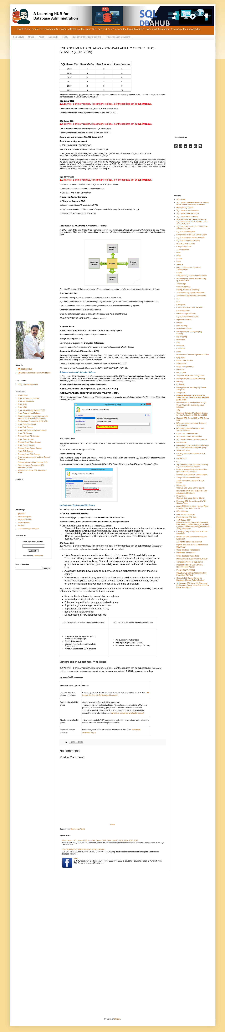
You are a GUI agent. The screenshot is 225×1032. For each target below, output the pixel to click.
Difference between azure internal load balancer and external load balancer (33, 417)
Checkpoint (181, 305)
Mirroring (180, 381)
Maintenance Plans (184, 329)
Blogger (117, 1019)
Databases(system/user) (186, 314)
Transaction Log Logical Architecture (191, 293)
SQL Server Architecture (186, 232)
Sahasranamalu (24, 523)
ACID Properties (183, 250)
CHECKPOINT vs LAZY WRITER (190, 308)
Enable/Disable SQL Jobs (186, 517)
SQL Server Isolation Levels (187, 317)
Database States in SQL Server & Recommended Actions (190, 566)
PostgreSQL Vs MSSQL (186, 570)
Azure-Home (23, 395)
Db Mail (180, 323)
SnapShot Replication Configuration (190, 375)
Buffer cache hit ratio (185, 361)
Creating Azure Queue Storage (30, 448)
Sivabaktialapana (24, 517)
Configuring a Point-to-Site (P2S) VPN (33, 421)
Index (76, 858)
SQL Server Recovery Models (188, 241)
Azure (41, 37)
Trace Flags (181, 284)
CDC (178, 462)
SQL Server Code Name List (188, 213)
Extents (179, 259)
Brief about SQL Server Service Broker (192, 276)
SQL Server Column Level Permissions (192, 439)
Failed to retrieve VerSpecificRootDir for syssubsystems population (192, 471)
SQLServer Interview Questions (86, 37)
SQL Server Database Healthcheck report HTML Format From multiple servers (193, 203)
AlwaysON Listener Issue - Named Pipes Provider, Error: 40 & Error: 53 (192, 507)
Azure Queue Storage (26, 445)
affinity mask (181, 364)
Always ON (181, 393)
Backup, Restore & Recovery (188, 290)
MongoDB (53, 37)
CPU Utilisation (182, 511)
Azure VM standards (26, 401)
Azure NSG (22, 407)
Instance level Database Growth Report (192, 475)
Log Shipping (182, 337)
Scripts (179, 273)
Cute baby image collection (28, 529)
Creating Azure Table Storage (29, 442)
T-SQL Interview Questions (118, 37)
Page (179, 256)
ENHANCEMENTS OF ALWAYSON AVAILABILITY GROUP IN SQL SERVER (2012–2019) (193, 398)
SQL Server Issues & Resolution (189, 436)
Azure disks (22, 404)
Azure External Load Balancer (29, 413)
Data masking (182, 326)
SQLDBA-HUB (26, 369)
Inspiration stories (25, 520)
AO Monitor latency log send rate (189, 542)
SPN (178, 343)
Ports (179, 253)
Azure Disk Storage (25, 451)
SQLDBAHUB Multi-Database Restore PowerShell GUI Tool (191, 574)
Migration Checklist (184, 320)
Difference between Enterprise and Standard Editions (190, 429)
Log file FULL (182, 458)
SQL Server (18, 37)
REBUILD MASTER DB (186, 244)
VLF (178, 299)
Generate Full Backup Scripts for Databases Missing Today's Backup (190, 579)
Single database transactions (188, 556)
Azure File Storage (25, 433)
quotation (21, 514)
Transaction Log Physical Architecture (191, 296)
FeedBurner (38, 555)
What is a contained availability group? (127, 713)
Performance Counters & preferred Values (193, 355)
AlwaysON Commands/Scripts (188, 478)
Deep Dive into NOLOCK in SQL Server (192, 559)
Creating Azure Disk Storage (29, 454)
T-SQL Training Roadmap (28, 384)
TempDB (180, 265)
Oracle (31, 37)
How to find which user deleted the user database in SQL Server (192, 492)
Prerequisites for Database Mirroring (191, 379)
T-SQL (65, 37)
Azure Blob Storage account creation (32, 430)
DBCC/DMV (181, 373)
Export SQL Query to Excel (187, 433)
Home (112, 825)
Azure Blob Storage (25, 427)
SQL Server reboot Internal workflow (191, 238)
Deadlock (180, 370)
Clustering (180, 384)
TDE (178, 410)
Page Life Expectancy (185, 367)
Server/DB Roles (183, 311)
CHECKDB (181, 349)
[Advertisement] (33, 88)
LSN (178, 302)
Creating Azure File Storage (28, 436)
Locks (179, 352)
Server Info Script (183, 450)
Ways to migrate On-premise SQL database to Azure (31, 466)
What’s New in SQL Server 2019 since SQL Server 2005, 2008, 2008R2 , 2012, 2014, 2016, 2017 (100, 840)
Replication (181, 340)
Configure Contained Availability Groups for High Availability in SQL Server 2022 (192, 414)
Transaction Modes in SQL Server (190, 562)
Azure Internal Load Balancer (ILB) (31, 410)
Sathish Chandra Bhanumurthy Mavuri (36, 373)
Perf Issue (180, 346)
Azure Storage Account (27, 424)
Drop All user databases (186, 514)
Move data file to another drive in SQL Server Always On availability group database (191, 405)
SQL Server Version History (187, 216)
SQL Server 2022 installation (188, 210)
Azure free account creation (28, 398)
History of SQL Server (185, 208)
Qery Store (181, 358)
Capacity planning (183, 287)
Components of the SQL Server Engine (192, 235)
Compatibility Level (184, 247)
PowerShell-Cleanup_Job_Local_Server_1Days (190, 487)
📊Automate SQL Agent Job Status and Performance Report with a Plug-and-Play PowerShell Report (193, 585)
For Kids (21, 526)
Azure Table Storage (26, 439)
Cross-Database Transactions (188, 550)
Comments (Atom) (77, 829)
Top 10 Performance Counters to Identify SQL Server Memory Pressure (192, 465)
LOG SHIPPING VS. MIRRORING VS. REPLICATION (83, 849)
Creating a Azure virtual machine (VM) (33, 462)
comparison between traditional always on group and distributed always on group (193, 446)
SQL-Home (181, 199)
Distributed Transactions (186, 553)
